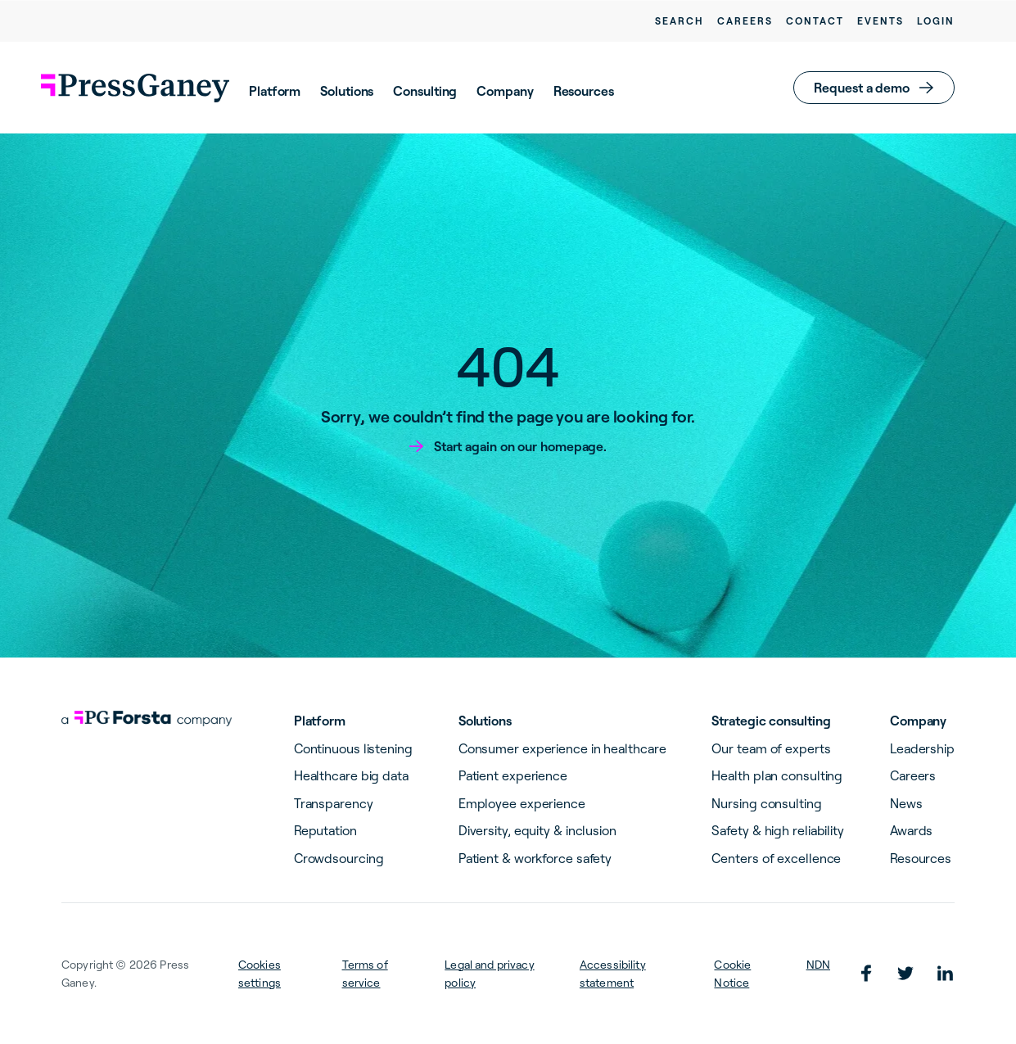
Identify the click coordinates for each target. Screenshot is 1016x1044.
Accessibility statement (613, 973)
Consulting (425, 91)
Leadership (922, 748)
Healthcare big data (351, 775)
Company (504, 91)
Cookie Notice (732, 973)
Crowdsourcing (339, 858)
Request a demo (862, 87)
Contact (815, 21)
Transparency (333, 803)
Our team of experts (770, 748)
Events (880, 21)
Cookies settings (259, 973)
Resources (583, 91)
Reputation (325, 830)
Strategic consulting (770, 720)
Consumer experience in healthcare (562, 748)
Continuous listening (353, 748)
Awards (911, 830)
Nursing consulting (766, 803)
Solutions (346, 91)
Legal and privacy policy (489, 973)
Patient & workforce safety (535, 858)
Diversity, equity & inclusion (537, 830)
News (906, 803)
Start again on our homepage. (520, 446)
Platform (274, 91)
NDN (818, 964)
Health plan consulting (776, 775)
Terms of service (365, 973)
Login (936, 21)
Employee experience (521, 803)
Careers (745, 21)
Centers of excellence (776, 858)
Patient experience (512, 775)
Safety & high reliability (777, 830)
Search (679, 21)
